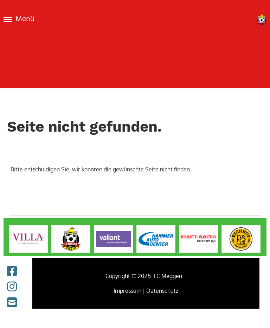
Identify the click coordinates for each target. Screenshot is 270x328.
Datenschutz (162, 290)
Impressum (127, 290)
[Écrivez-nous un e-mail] (12, 302)
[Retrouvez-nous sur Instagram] (12, 286)
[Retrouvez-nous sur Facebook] (12, 271)
